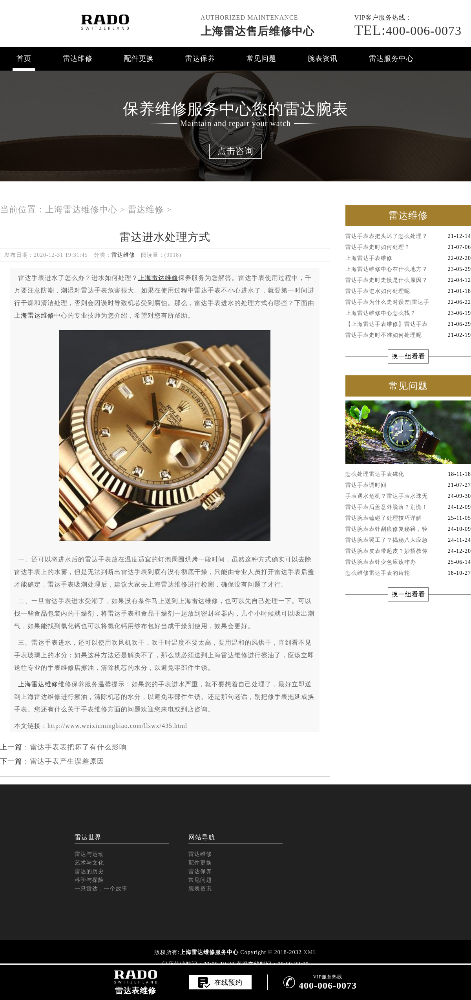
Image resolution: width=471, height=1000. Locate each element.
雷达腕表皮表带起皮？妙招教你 (408, 551)
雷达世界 (88, 837)
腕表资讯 (323, 58)
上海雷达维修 (34, 315)
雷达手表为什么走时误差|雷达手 (408, 302)
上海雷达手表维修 (408, 258)
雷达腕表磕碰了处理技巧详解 (408, 518)
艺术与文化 (89, 863)
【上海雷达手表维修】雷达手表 (408, 324)
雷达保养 (200, 58)
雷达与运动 (89, 854)
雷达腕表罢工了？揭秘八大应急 (408, 540)
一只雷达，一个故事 (101, 889)
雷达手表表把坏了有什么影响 (78, 747)
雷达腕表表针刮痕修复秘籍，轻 (408, 529)
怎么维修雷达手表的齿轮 (408, 573)
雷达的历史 (89, 871)
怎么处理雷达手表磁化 (408, 474)
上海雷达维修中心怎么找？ (408, 313)
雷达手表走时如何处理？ (408, 247)
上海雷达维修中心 (81, 209)
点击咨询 (235, 151)
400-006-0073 (408, 31)
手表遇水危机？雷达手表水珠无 (408, 496)
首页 (23, 58)
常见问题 (261, 58)
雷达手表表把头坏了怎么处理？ (408, 236)
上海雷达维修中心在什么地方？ (408, 269)
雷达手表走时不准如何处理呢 (408, 335)
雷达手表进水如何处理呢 (408, 291)
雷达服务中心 (391, 58)
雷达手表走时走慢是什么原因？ (408, 280)
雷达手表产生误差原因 (67, 761)
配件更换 (139, 58)
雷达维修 (78, 58)
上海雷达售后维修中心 (257, 31)
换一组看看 (408, 356)
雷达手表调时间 (408, 485)
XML (310, 952)
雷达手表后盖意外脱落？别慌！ (408, 507)
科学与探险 (89, 880)
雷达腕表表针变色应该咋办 (408, 562)
